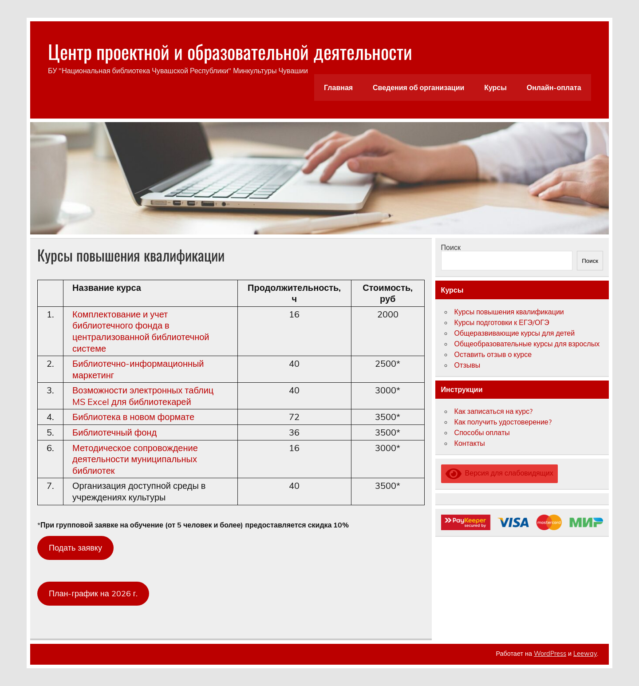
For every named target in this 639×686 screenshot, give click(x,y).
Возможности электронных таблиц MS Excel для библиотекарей (142, 396)
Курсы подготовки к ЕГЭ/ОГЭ (501, 322)
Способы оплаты (482, 432)
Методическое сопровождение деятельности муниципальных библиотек (135, 459)
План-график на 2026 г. (93, 593)
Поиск (451, 247)
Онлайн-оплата (554, 87)
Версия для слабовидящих (499, 472)
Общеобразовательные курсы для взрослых (527, 343)
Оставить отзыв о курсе (493, 354)
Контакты (469, 443)
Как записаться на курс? (493, 411)
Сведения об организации (418, 87)
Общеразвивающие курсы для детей (514, 333)
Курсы (495, 87)
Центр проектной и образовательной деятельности (230, 51)
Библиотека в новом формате (133, 416)
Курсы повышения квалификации (509, 311)
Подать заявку (75, 548)
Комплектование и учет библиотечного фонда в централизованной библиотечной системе (140, 331)
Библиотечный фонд (114, 432)
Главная (338, 87)
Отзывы (467, 365)
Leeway (585, 654)
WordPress (550, 654)
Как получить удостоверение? (503, 421)
